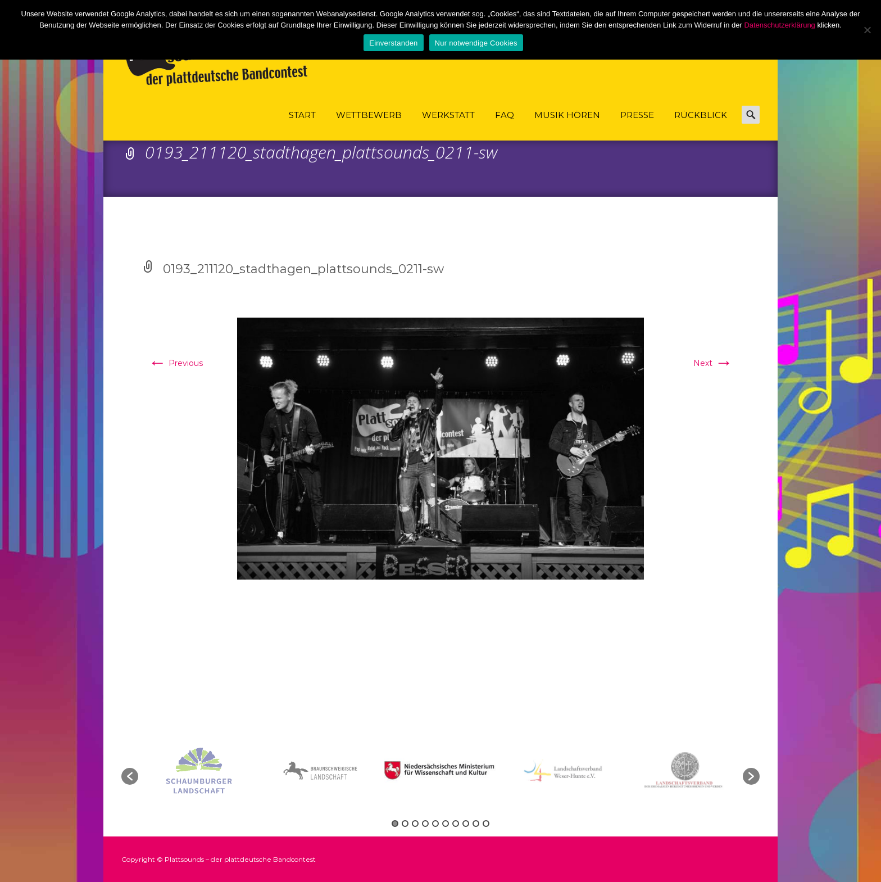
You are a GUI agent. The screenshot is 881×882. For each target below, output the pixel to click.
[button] (129, 776)
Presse (637, 125)
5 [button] (435, 823)
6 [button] (445, 823)
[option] (441, 770)
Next (713, 363)
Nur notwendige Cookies (476, 43)
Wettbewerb (369, 125)
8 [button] (465, 823)
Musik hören (567, 125)
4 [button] (425, 823)
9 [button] (476, 823)
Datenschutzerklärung (779, 25)
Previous (175, 363)
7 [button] (455, 823)
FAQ (504, 125)
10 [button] (486, 823)
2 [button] (405, 823)
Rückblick (700, 125)
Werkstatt (448, 125)
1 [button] (395, 823)
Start (302, 125)
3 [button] (415, 823)
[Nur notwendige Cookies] (867, 29)
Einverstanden (393, 43)
